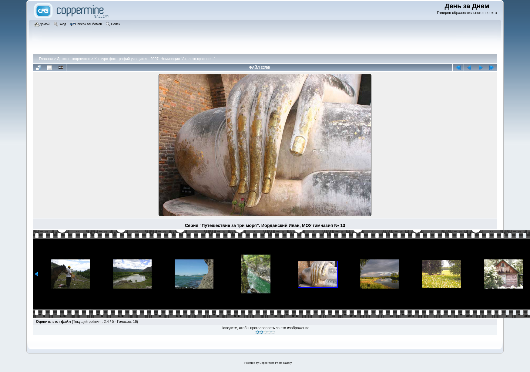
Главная (46, 59)
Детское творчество (73, 59)
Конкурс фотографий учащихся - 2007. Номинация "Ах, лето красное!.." (154, 59)
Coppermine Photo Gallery (276, 362)
